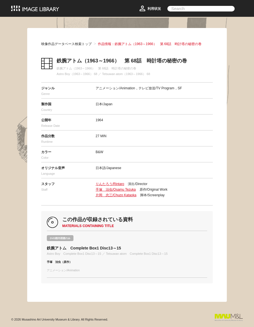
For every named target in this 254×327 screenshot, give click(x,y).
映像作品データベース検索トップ (66, 44)
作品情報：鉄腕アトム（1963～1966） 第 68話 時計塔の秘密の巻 (150, 44)
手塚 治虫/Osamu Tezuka (116, 189)
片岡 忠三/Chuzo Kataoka (116, 195)
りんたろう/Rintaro (110, 184)
